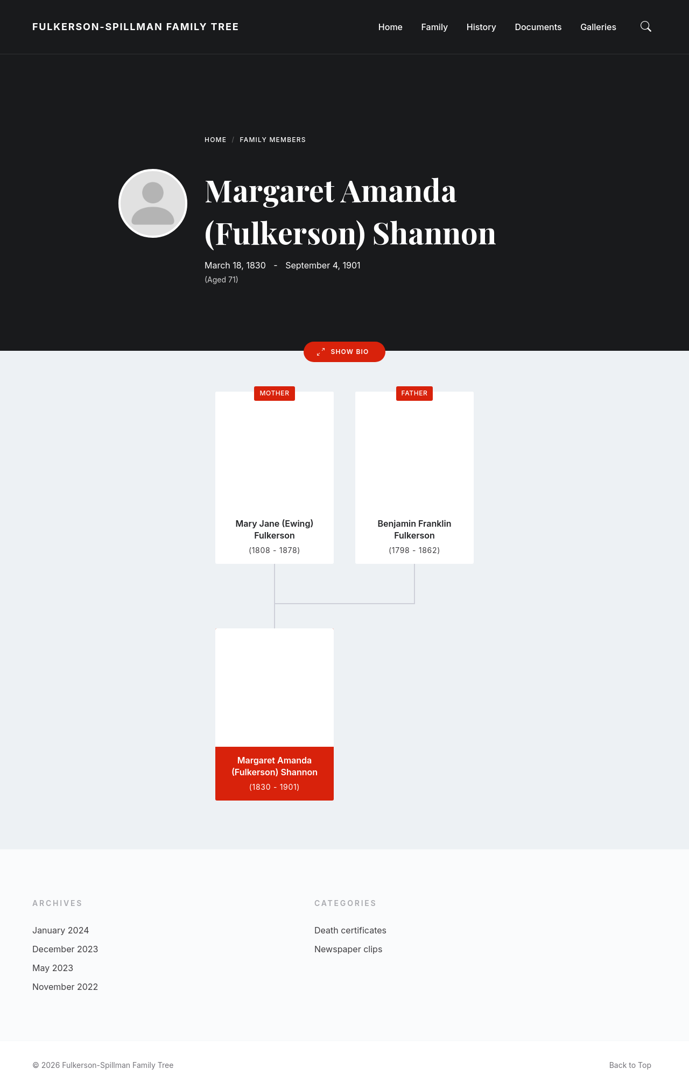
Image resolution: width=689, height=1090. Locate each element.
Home (216, 140)
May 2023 (52, 967)
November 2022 (65, 986)
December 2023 (65, 949)
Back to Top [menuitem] (630, 1065)
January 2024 (60, 930)
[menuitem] (390, 27)
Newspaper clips (348, 949)
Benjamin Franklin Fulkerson (414, 529)
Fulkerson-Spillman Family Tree (135, 26)
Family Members (273, 140)
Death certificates (350, 930)
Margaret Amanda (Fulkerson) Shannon (274, 766)
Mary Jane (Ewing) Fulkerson (275, 529)
